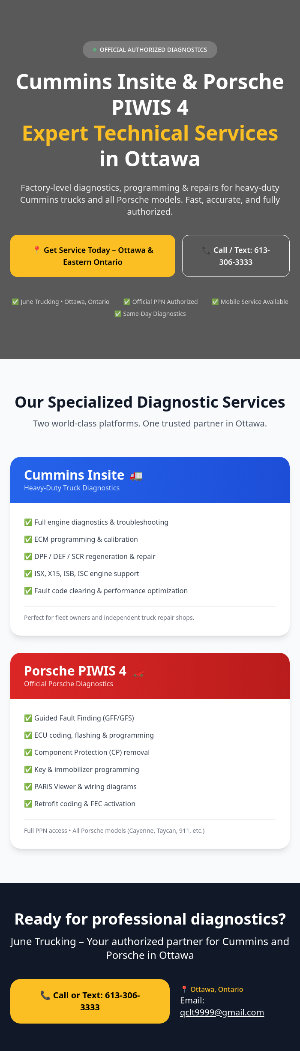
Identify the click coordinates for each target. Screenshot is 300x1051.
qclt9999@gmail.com (222, 1012)
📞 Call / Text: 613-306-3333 (236, 256)
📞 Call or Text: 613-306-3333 (90, 1001)
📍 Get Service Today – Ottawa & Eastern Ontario (92, 256)
